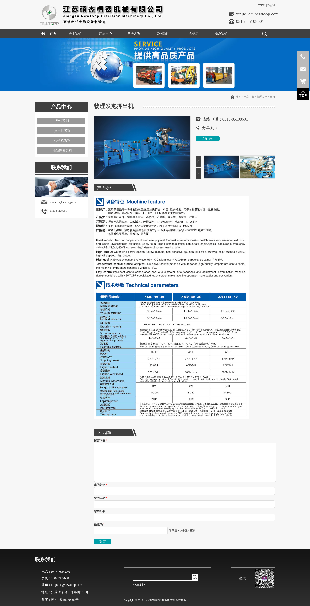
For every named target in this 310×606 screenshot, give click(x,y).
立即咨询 (207, 138)
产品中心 (249, 96)
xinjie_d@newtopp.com (257, 13)
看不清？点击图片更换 (182, 530)
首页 (238, 96)
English (271, 5)
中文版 (262, 5)
